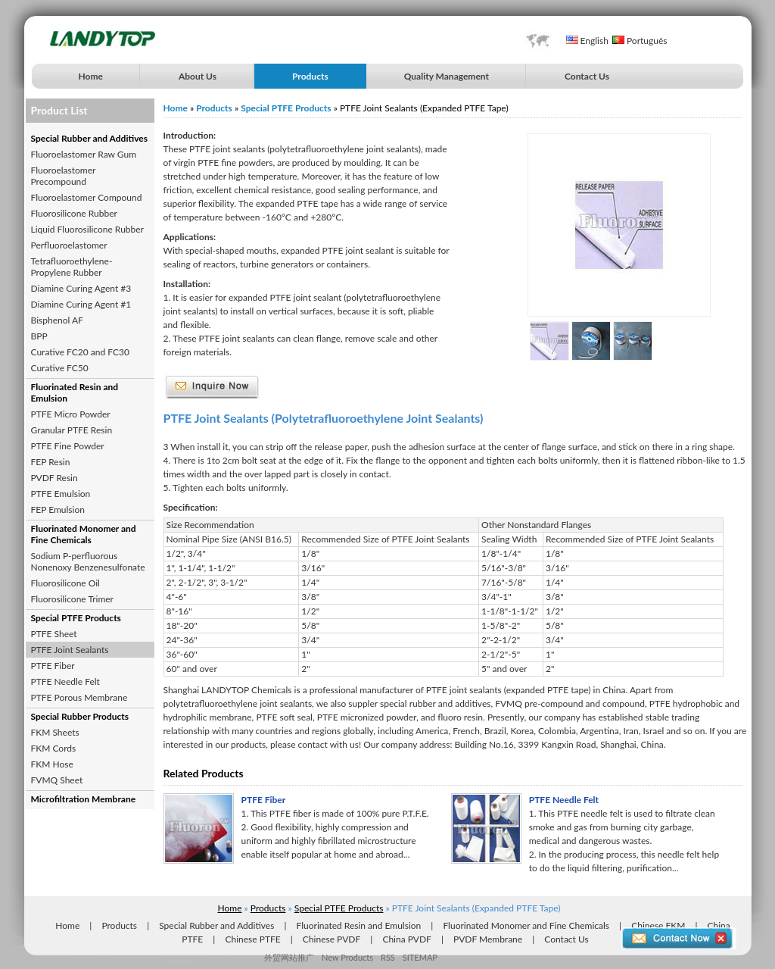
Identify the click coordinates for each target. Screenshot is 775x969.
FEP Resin (50, 461)
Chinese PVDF (331, 939)
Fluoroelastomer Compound (86, 197)
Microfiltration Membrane (83, 799)
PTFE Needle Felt (65, 681)
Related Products (203, 773)
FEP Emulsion (58, 509)
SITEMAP (420, 957)
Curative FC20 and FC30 (80, 352)
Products (310, 76)
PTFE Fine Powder (67, 446)
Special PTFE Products (76, 618)
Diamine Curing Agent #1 (81, 304)
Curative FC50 (60, 368)
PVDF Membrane (487, 939)
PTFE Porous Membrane (79, 697)
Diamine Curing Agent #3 (81, 288)
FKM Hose (52, 764)
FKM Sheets (55, 732)
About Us (197, 76)
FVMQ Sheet (57, 780)
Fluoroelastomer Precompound (63, 175)
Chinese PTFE (252, 939)
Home (91, 76)
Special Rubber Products (80, 716)
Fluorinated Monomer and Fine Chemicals (83, 534)
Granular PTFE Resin (72, 430)
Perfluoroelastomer (69, 245)
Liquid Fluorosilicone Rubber (87, 229)
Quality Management (446, 76)
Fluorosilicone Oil (65, 583)
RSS (388, 957)
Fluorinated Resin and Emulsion (75, 392)
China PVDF (406, 939)
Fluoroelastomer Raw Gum (84, 154)
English (587, 40)
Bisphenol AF (57, 320)
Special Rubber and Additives (89, 138)
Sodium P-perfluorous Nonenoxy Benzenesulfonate (88, 561)
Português (640, 40)
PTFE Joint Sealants (70, 649)
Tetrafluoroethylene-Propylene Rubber (72, 266)
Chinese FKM (658, 925)
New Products (347, 957)
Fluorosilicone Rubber (74, 213)
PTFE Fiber (53, 665)
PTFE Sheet (54, 633)
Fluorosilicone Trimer (72, 599)
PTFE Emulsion (61, 493)
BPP (39, 336)
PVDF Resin (54, 477)
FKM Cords (53, 748)
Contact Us (587, 76)
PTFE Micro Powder (70, 414)
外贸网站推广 (289, 957)
